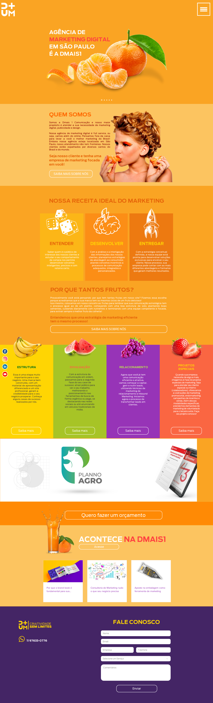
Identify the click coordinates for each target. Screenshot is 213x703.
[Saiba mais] (26, 431)
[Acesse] (99, 546)
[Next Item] (192, 470)
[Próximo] (197, 52)
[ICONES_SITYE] (5, 351)
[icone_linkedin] (5, 366)
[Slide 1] (101, 100)
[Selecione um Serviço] (136, 658)
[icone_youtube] (5, 374)
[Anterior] (15, 52)
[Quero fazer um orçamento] (113, 515)
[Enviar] (136, 688)
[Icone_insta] (5, 359)
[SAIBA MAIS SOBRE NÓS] (71, 174)
